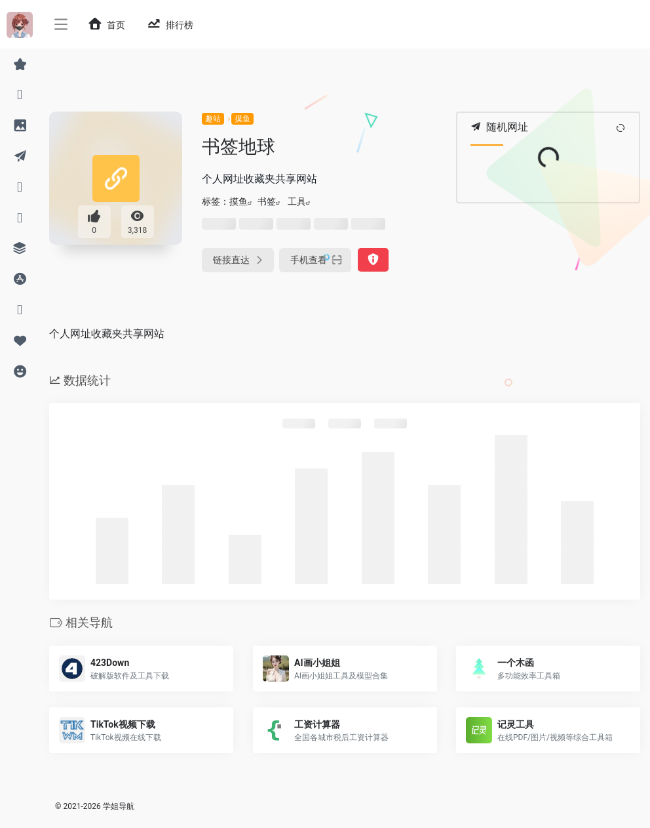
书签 (267, 201)
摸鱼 (242, 118)
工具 (297, 201)
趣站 (213, 118)
